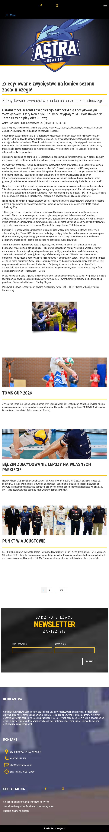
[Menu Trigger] (105, 5)
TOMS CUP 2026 (17, 393)
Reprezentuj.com (58, 828)
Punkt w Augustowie (23, 541)
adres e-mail (61, 643)
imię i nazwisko (19, 643)
